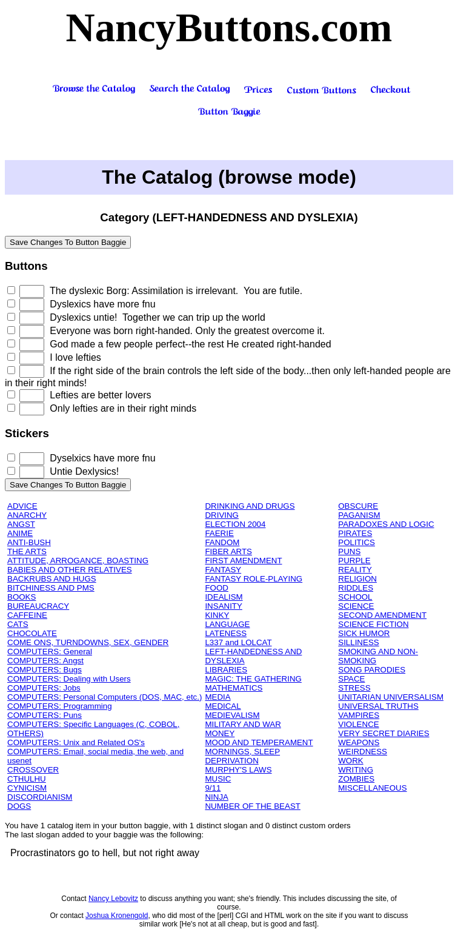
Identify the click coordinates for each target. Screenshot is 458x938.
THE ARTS (27, 551)
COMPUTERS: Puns (44, 715)
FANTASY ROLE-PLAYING (253, 578)
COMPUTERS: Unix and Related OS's (76, 742)
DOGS (19, 806)
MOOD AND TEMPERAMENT (259, 742)
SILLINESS (358, 642)
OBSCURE (358, 506)
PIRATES (355, 533)
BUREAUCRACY (38, 606)
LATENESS (226, 633)
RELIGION (357, 578)
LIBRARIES (226, 669)
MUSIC (218, 778)
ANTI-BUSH (29, 542)
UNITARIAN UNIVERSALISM (390, 697)
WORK (350, 760)
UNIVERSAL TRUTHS (378, 706)
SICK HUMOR (364, 633)
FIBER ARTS (228, 551)
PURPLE (354, 560)
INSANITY (223, 606)
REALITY (355, 569)
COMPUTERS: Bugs (44, 669)
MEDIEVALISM (232, 715)
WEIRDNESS (362, 751)
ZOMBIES (356, 778)
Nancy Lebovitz (113, 898)
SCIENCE (356, 606)
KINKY (217, 615)
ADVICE (22, 506)
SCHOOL (355, 596)
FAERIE (219, 533)
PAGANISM (359, 515)
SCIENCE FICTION (373, 624)
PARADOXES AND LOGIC (386, 524)
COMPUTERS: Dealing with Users (69, 678)
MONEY (219, 733)
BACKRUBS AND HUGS (51, 578)
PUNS (349, 551)
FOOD (216, 587)
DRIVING (222, 515)
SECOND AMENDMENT (382, 615)
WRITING (355, 769)
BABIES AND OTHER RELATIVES (69, 569)
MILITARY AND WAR (242, 724)
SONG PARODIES (371, 669)
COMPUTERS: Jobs (44, 687)
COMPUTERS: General (49, 651)
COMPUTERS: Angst (45, 660)
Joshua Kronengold (116, 915)
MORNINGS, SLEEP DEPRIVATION (242, 756)
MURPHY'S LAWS (238, 769)
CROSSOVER (33, 769)
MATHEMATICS (233, 687)
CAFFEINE (27, 615)
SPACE (351, 678)
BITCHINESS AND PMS (51, 587)
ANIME (20, 533)
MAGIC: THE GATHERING (253, 678)
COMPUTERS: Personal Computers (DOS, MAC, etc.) (104, 697)
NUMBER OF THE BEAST (252, 806)
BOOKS (21, 596)
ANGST (21, 524)
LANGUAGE (227, 624)
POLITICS (356, 542)
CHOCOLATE (32, 633)
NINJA (216, 797)
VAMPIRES (358, 715)
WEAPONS (358, 742)
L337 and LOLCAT (238, 642)
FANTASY (223, 569)
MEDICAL (223, 706)
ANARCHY (27, 515)
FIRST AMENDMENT (243, 560)
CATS (17, 624)
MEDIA (217, 697)
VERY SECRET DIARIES (383, 733)
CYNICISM (27, 787)
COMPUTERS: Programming (59, 706)
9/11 (213, 787)
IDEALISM (223, 596)
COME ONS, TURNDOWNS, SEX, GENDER (87, 642)
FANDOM (222, 542)
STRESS (354, 687)
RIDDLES (355, 587)
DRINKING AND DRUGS (249, 506)
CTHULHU (26, 778)
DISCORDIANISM (39, 797)
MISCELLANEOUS (372, 787)
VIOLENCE (358, 724)
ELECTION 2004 (235, 524)
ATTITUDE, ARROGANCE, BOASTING (77, 560)
